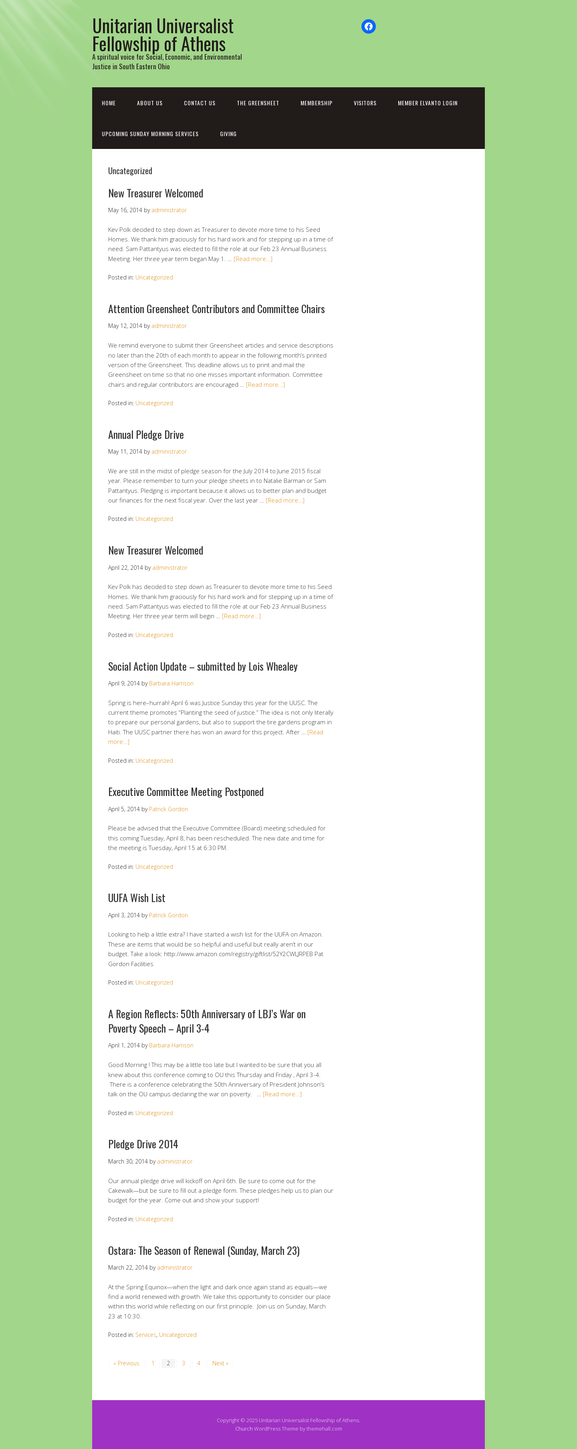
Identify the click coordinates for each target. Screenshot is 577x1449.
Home (109, 102)
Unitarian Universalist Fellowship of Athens (163, 34)
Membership (317, 102)
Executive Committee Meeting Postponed (186, 791)
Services (145, 1334)
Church (244, 1428)
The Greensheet (258, 102)
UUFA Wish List (136, 897)
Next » (220, 1363)
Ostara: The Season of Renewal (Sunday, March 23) (204, 1250)
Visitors (365, 102)
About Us (150, 102)
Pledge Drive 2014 (143, 1144)
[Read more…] (253, 259)
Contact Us (200, 102)
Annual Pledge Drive (146, 434)
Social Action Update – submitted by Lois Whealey (203, 666)
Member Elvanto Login (428, 102)
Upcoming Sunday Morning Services (150, 133)
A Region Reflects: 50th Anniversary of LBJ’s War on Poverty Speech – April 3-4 (207, 1021)
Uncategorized (154, 277)
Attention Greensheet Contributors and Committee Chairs (216, 308)
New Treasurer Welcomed (155, 193)
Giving (228, 133)
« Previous (126, 1363)
